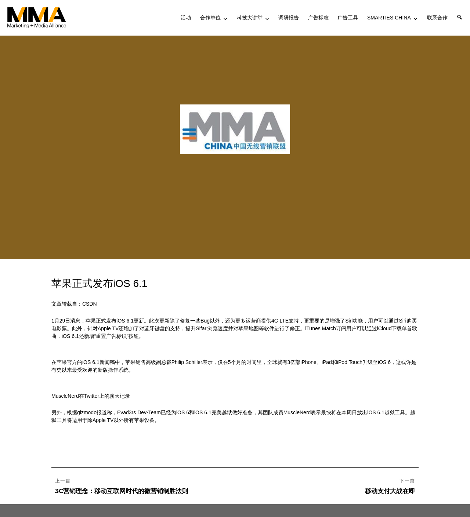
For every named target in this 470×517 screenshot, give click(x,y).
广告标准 (318, 18)
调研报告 (288, 18)
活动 (186, 18)
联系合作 (437, 18)
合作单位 (210, 18)
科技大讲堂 (250, 18)
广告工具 (347, 18)
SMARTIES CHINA (389, 18)
